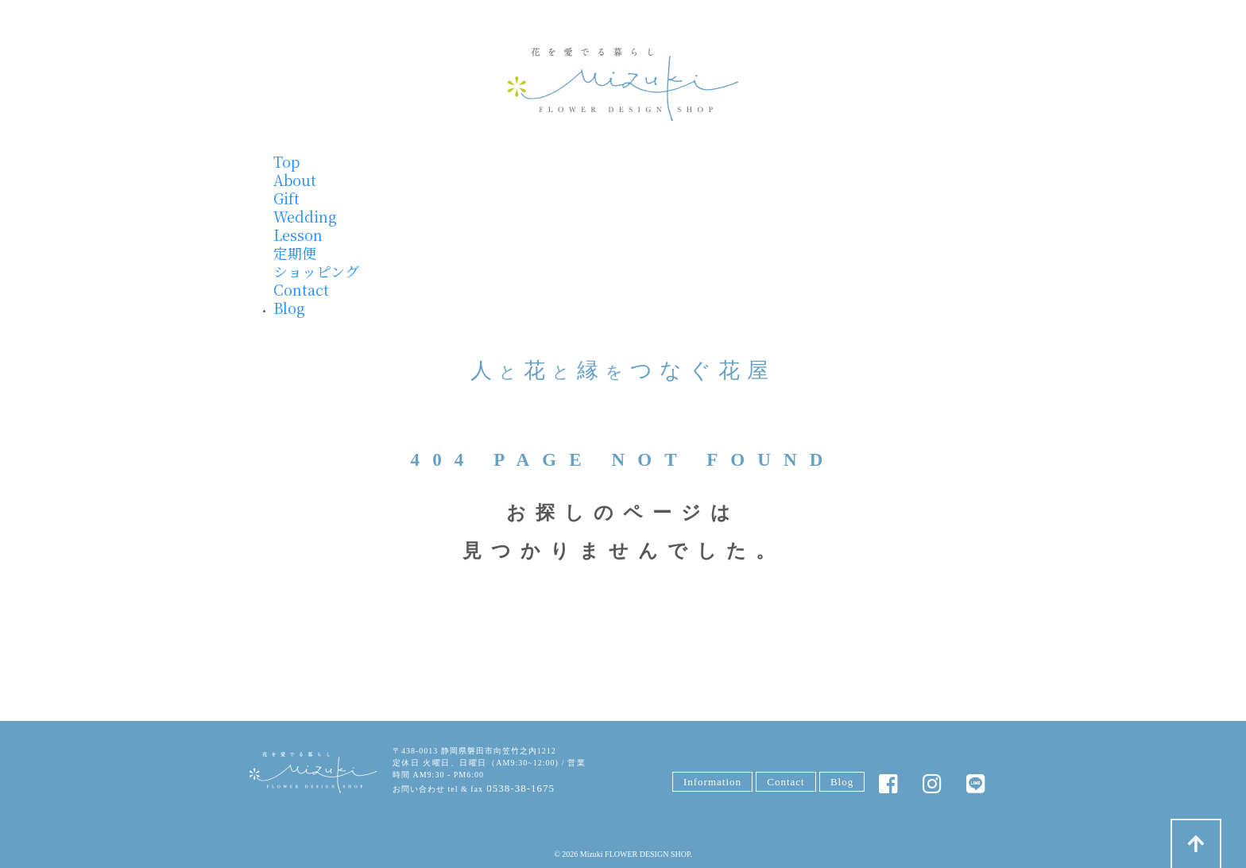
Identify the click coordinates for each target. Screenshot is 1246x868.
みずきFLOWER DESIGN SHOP (313, 773)
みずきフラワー (623, 84)
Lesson (298, 234)
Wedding (305, 216)
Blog (289, 307)
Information (712, 782)
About (294, 179)
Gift (286, 198)
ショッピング (316, 271)
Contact (301, 289)
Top (286, 161)
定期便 (294, 252)
